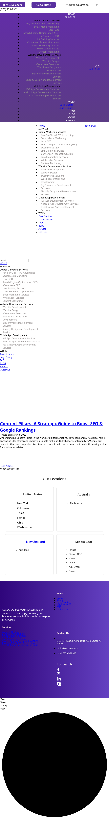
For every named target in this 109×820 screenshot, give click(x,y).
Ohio (20, 522)
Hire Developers (12, 5)
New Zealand (35, 542)
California (23, 508)
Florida (21, 517)
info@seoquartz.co (74, 5)
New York (23, 503)
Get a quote (43, 5)
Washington (24, 527)
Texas (20, 513)
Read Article (8, 466)
